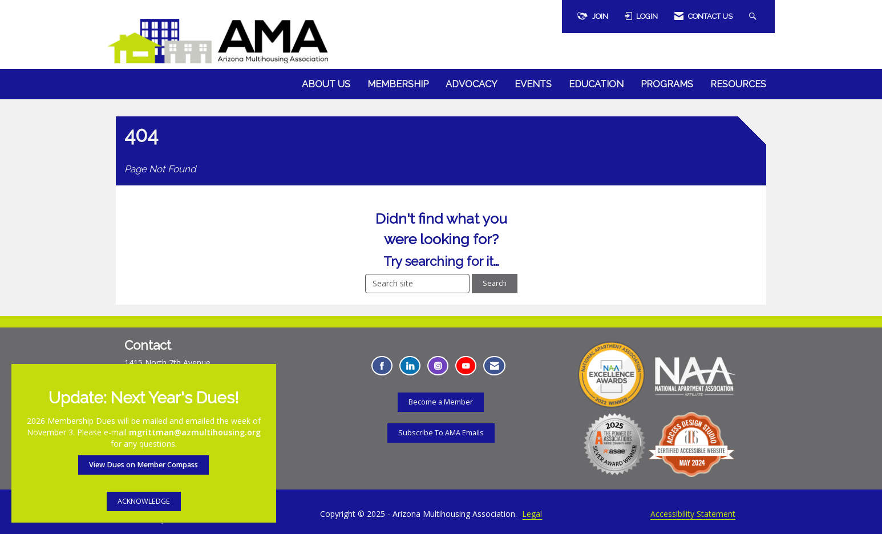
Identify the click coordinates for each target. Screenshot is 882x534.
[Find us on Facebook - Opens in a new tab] (382, 366)
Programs (667, 84)
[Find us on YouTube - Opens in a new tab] (465, 366)
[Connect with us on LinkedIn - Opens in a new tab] (409, 366)
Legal (532, 513)
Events (533, 84)
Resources (738, 84)
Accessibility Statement (692, 513)
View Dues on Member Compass (143, 465)
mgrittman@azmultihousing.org (195, 432)
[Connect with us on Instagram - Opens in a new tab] (437, 366)
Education (596, 84)
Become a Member (440, 402)
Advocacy (471, 84)
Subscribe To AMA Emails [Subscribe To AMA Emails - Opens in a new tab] (441, 433)
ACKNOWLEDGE (144, 501)
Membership (397, 84)
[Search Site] (754, 16)
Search (495, 283)
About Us (326, 84)
